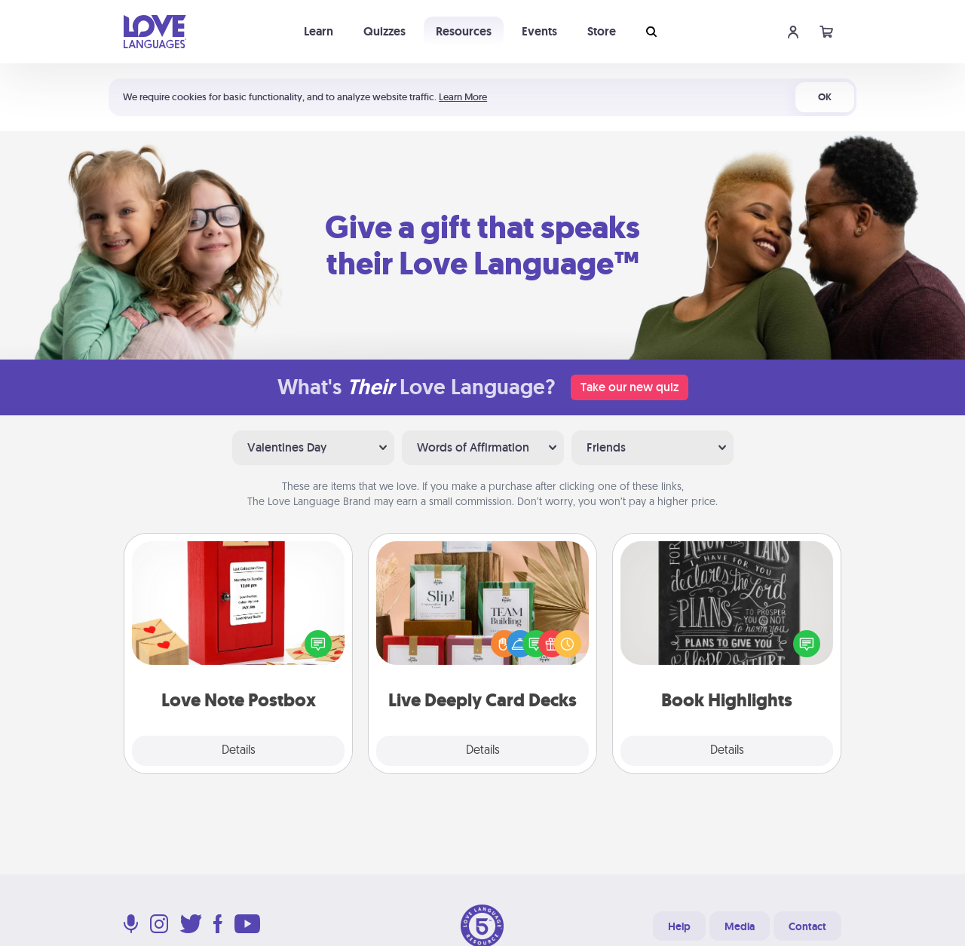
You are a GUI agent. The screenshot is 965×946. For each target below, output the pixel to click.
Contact (807, 926)
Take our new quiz (630, 387)
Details (239, 751)
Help (679, 926)
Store (601, 31)
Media (740, 926)
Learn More (463, 96)
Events (539, 31)
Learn (318, 31)
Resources (464, 31)
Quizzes (384, 31)
